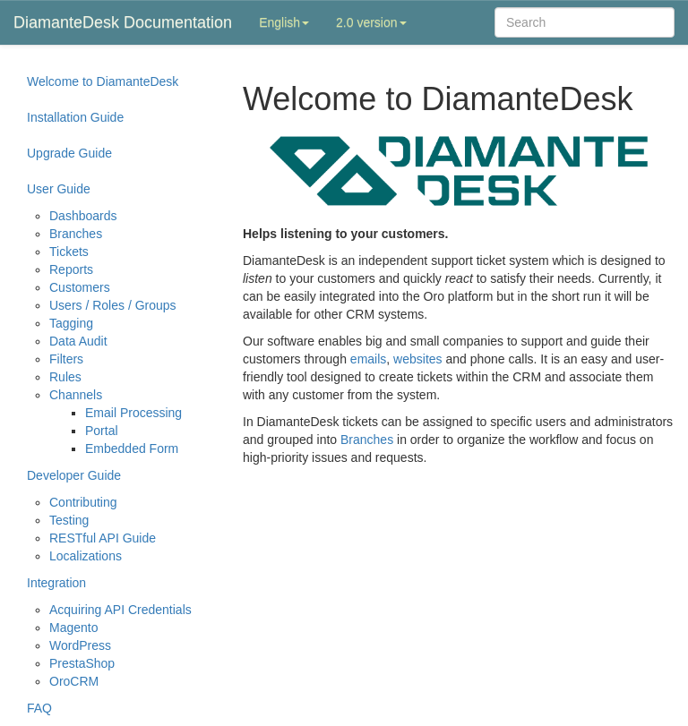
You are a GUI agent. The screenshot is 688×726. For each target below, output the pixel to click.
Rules (65, 377)
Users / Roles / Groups (112, 305)
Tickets (69, 251)
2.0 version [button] (371, 22)
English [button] (284, 22)
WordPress (80, 645)
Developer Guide (74, 475)
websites (417, 359)
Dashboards (83, 216)
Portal (101, 430)
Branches (75, 233)
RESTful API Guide (102, 538)
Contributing (83, 502)
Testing (69, 520)
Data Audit (78, 341)
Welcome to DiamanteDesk (102, 81)
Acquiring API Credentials (120, 609)
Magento (73, 627)
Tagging (71, 323)
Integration (56, 583)
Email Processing (133, 413)
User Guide (58, 189)
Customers (79, 287)
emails (368, 359)
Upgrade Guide (69, 153)
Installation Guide (75, 117)
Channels (75, 395)
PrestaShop (82, 663)
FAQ (39, 708)
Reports (71, 269)
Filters (66, 359)
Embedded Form (131, 448)
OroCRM (74, 681)
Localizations (85, 556)
